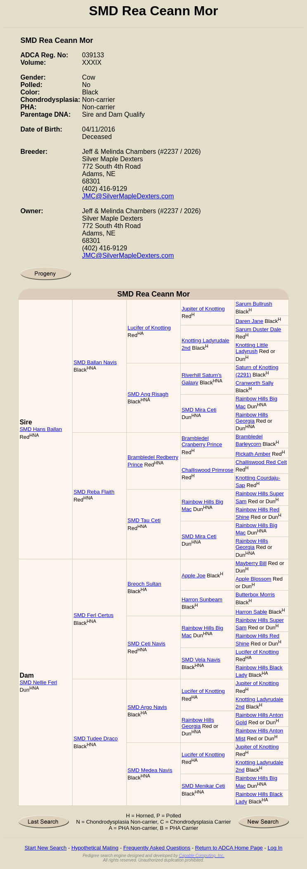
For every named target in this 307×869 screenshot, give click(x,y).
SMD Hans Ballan (40, 429)
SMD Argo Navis (147, 707)
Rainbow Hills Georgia (252, 418)
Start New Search (45, 848)
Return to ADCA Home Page (229, 848)
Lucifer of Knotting (149, 328)
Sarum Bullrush (254, 304)
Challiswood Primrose (208, 470)
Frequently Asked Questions (157, 848)
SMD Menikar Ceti (203, 786)
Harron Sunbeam (202, 599)
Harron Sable (251, 612)
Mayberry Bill (251, 563)
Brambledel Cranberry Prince (202, 441)
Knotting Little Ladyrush (252, 348)
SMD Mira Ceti (199, 410)
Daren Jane (249, 321)
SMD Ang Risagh (148, 394)
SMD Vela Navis (201, 660)
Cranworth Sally (255, 383)
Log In (274, 848)
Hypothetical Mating (94, 848)
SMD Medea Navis (150, 770)
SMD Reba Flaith (93, 492)
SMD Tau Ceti (144, 520)
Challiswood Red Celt (261, 462)
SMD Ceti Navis (146, 644)
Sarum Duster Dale (258, 329)
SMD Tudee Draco (95, 738)
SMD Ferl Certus (93, 615)
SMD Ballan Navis (95, 362)
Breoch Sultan (144, 584)
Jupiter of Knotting (203, 309)
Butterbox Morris (255, 594)
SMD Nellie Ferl (38, 682)
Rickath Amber (253, 454)
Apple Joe (193, 575)
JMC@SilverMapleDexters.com (128, 196)
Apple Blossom (254, 579)
